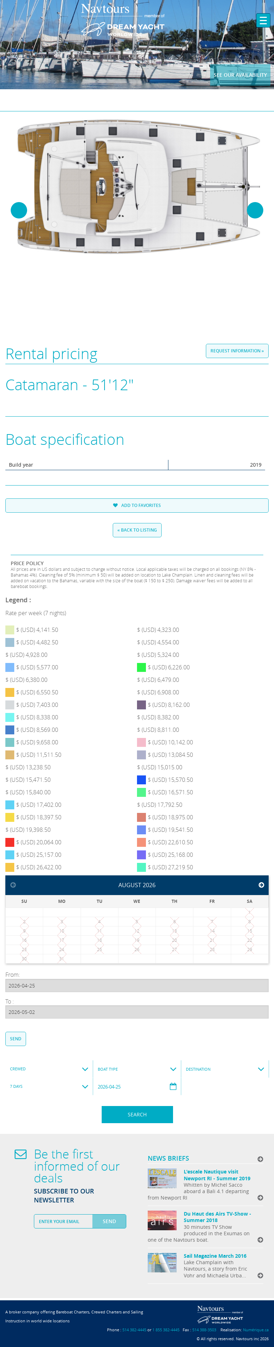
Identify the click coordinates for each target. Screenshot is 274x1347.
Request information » (237, 351)
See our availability (240, 74)
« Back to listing (137, 530)
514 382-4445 (134, 1329)
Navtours (137, 20)
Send (15, 1039)
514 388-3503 (204, 1329)
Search (137, 1114)
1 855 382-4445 (165, 1329)
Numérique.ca (256, 1329)
